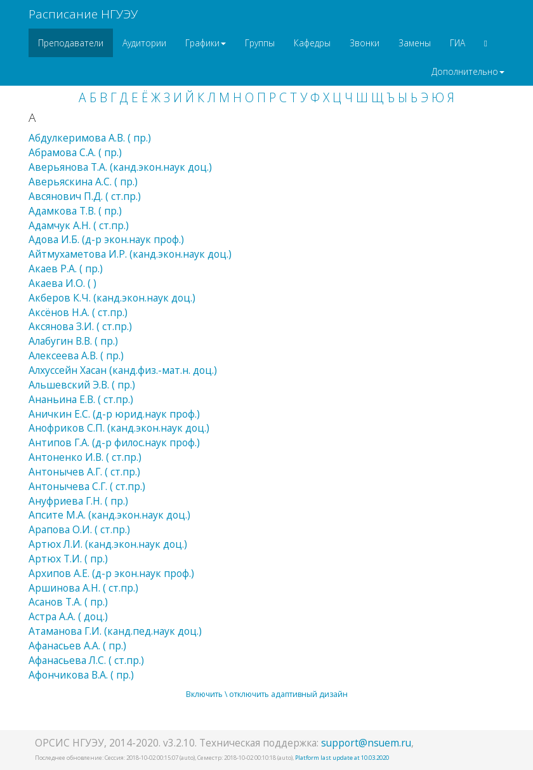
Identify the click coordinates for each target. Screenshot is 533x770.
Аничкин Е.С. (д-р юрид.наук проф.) (114, 414)
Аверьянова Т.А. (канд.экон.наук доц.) (120, 167)
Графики (205, 43)
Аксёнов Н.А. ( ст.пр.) (78, 312)
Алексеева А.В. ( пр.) (76, 355)
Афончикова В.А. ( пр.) (81, 675)
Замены (414, 43)
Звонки (364, 43)
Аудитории (144, 43)
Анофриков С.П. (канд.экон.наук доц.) (119, 428)
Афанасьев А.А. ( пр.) (77, 646)
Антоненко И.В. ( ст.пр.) (85, 457)
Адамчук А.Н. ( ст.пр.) (79, 225)
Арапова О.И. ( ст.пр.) (79, 529)
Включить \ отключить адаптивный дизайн (267, 694)
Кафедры (312, 43)
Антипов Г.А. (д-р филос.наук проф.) (114, 442)
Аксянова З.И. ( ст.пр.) (80, 326)
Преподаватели (70, 43)
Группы (260, 43)
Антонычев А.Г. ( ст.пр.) (84, 472)
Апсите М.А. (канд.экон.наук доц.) (109, 515)
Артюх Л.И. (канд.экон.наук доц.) (108, 544)
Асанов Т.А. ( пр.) (68, 602)
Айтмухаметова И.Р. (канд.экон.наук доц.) (130, 254)
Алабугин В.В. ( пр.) (73, 341)
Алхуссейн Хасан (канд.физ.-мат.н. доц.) (123, 370)
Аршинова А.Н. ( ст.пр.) (83, 588)
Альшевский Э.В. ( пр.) (82, 385)
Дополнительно (467, 71)
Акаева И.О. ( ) (62, 283)
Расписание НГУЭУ (83, 14)
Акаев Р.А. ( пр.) (66, 268)
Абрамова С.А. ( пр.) (75, 152)
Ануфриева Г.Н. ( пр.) (78, 501)
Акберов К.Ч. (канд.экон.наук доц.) (112, 298)
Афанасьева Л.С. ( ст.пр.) (86, 660)
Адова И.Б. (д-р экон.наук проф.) (106, 239)
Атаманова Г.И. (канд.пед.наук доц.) (115, 631)
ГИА (457, 43)
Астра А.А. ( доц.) (68, 616)
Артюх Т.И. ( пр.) (68, 559)
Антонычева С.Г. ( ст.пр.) (87, 486)
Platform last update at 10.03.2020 (342, 757)
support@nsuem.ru (366, 743)
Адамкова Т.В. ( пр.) (75, 211)
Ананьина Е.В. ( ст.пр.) (81, 399)
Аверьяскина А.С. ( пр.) (83, 182)
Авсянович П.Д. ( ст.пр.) (85, 196)
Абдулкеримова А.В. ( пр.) (90, 138)
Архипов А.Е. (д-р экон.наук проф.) (111, 573)
